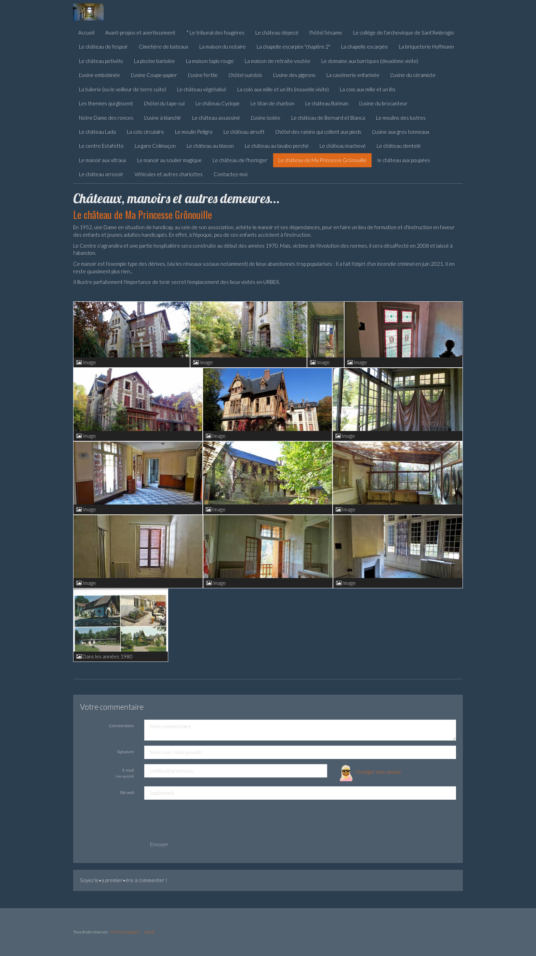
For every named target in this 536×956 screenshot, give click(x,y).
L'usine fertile (203, 75)
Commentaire (121, 725)
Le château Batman (326, 103)
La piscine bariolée (154, 61)
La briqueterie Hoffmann (426, 46)
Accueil (86, 32)
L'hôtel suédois (245, 75)
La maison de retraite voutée (277, 61)
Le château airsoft (244, 132)
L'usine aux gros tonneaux (400, 132)
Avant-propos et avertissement (140, 32)
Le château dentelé (399, 146)
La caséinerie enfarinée (352, 75)
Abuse (149, 931)
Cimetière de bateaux (163, 46)
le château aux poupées (403, 160)
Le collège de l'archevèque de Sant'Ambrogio (403, 32)
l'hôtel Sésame (325, 32)
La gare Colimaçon (155, 146)
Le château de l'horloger (240, 160)
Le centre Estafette (101, 146)
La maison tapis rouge (210, 61)
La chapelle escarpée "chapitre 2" (293, 46)
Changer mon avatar (369, 772)
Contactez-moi (230, 174)
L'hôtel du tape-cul (164, 103)
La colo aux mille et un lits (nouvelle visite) (283, 89)
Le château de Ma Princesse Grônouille (322, 160)
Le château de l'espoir (103, 46)
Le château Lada (97, 132)
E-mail (124, 773)
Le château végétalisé (201, 89)
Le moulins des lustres (401, 118)
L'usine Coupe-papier (154, 75)
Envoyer (159, 844)
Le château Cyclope (218, 103)
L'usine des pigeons (294, 75)
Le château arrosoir (101, 174)
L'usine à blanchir (162, 118)
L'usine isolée (265, 118)
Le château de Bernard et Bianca (328, 118)
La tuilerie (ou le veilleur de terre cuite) (122, 89)
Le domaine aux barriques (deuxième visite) (369, 61)
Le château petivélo (101, 61)
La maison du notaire (222, 46)
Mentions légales (124, 931)
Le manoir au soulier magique (169, 160)
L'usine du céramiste (413, 75)
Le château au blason (210, 146)
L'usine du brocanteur (383, 103)
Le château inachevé (343, 146)
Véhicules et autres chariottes (168, 174)
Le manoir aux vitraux (102, 160)
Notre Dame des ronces (106, 118)
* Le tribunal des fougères (215, 32)
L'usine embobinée (99, 75)
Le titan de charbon (272, 103)
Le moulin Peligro (194, 132)
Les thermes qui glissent (106, 103)
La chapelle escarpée (364, 46)
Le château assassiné (216, 118)
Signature (125, 751)
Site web (127, 792)
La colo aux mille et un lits (368, 89)
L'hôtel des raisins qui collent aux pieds (318, 132)
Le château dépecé (276, 32)
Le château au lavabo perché (277, 146)
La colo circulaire (145, 132)
